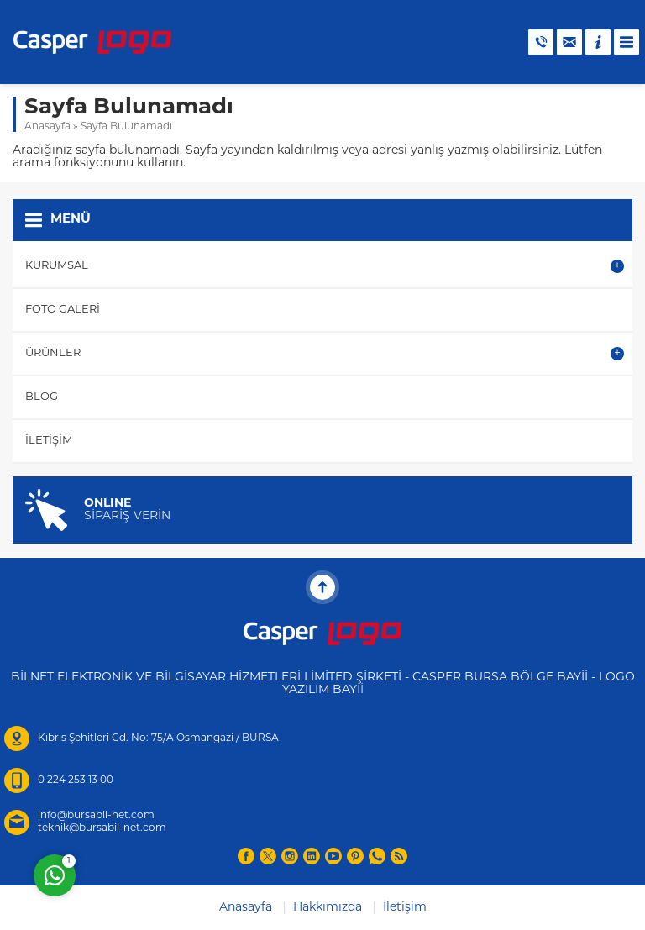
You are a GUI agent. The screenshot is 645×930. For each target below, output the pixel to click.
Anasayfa (47, 127)
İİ (360, 690)
